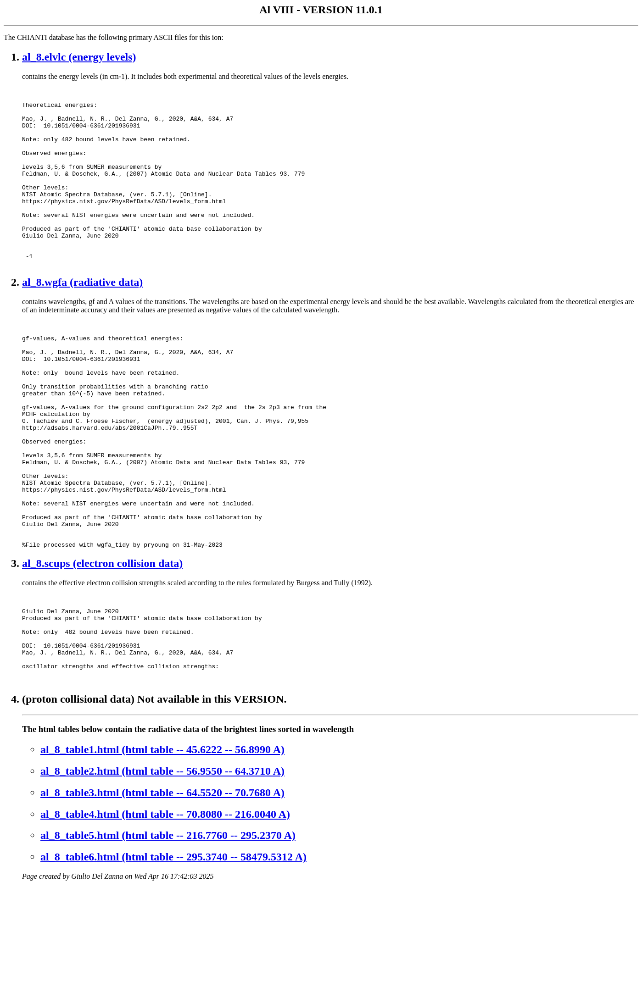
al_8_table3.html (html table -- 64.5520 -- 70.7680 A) (162, 892)
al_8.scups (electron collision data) (102, 644)
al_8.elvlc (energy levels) (79, 57)
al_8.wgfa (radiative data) (82, 318)
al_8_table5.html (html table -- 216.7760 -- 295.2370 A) (168, 934)
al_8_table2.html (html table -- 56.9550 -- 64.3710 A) (162, 870)
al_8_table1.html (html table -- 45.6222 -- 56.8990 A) (162, 848)
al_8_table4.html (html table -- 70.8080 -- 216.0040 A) (165, 913)
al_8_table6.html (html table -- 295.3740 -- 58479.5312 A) (173, 956)
